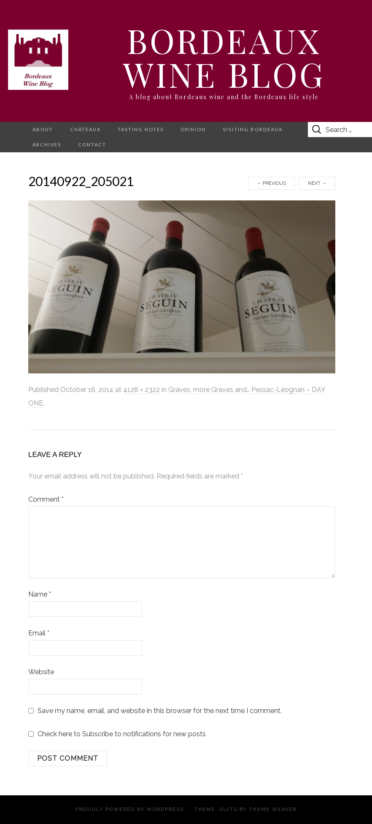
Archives (46, 144)
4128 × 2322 (141, 390)
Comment (46, 499)
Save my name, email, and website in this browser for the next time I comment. (160, 711)
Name (39, 594)
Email (38, 633)
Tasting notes (141, 129)
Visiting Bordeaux (253, 129)
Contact (92, 144)
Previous (271, 183)
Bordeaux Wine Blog (224, 56)
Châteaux (85, 129)
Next (317, 183)
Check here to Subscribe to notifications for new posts (117, 734)
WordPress (165, 809)
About (42, 129)
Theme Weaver (273, 809)
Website (41, 672)
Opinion (193, 129)
